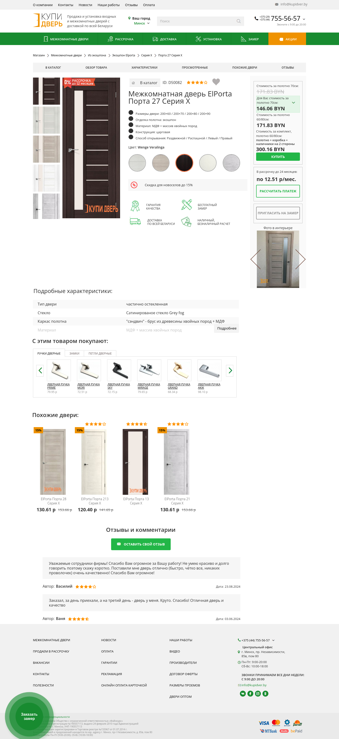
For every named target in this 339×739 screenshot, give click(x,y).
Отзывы (131, 5)
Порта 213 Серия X (95, 501)
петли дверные (100, 353)
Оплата (149, 5)
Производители (183, 663)
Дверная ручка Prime (58, 386)
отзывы (288, 68)
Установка (208, 39)
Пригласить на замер (278, 213)
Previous (261, 259)
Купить (278, 156)
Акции (287, 39)
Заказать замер (29, 716)
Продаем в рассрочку (51, 651)
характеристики (144, 68)
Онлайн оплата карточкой (124, 685)
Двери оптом (181, 696)
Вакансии (41, 663)
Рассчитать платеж (278, 191)
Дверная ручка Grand (179, 386)
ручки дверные (49, 353)
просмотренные (195, 68)
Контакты (65, 5)
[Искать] (239, 21)
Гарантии (109, 663)
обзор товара (96, 68)
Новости (85, 5)
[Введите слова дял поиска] (195, 21)
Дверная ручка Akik (209, 386)
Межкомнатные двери (65, 39)
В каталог (53, 68)
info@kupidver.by (290, 4)
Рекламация (111, 674)
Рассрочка (120, 39)
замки (74, 353)
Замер (250, 39)
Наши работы (109, 5)
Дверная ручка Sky (119, 386)
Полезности (43, 685)
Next (295, 259)
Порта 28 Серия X (53, 501)
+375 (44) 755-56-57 (258, 640)
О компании (43, 5)
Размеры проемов (185, 685)
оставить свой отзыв (141, 544)
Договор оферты (184, 674)
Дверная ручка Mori (88, 386)
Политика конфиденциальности (51, 716)
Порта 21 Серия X (177, 501)
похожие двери (244, 68)
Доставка (164, 39)
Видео (175, 651)
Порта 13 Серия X (136, 501)
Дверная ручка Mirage (149, 386)
